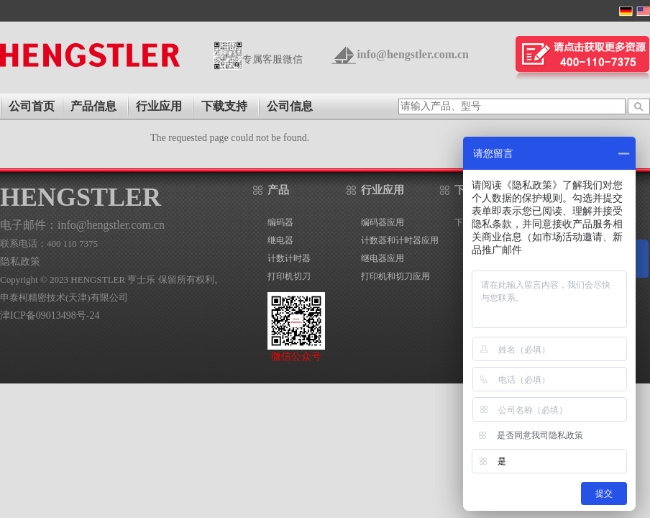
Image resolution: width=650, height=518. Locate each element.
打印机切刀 (289, 276)
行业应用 (159, 106)
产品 (278, 190)
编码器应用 (382, 222)
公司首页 (32, 106)
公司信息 (290, 106)
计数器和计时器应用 (400, 240)
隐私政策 (20, 261)
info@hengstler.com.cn (413, 54)
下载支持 (224, 106)
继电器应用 (382, 258)
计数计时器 (289, 258)
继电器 (280, 240)
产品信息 (93, 106)
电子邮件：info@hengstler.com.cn (82, 225)
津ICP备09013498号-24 (49, 315)
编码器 (280, 222)
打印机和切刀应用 (395, 276)
